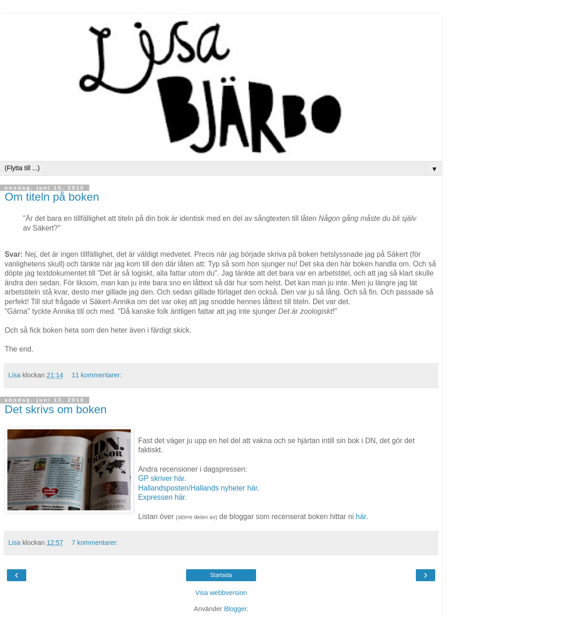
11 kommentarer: (97, 375)
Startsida (221, 575)
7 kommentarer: (95, 542)
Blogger (235, 608)
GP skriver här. (162, 478)
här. (362, 516)
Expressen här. (162, 497)
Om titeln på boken (52, 197)
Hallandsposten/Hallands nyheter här (197, 488)
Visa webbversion (221, 592)
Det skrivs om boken (56, 409)
